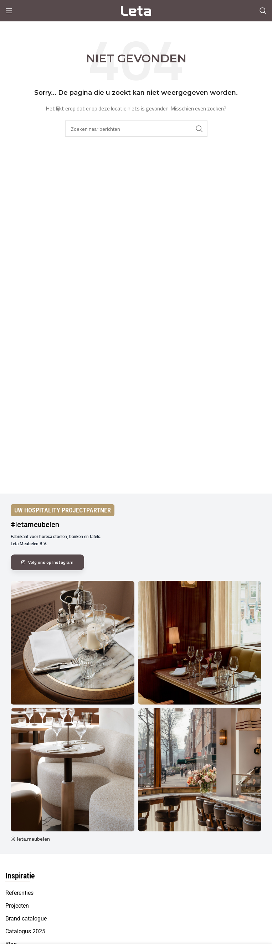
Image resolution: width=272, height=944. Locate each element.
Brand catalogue (26, 918)
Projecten (17, 905)
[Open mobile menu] (9, 11)
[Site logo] (136, 10)
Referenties (19, 892)
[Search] (263, 11)
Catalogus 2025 (25, 931)
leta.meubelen (33, 838)
